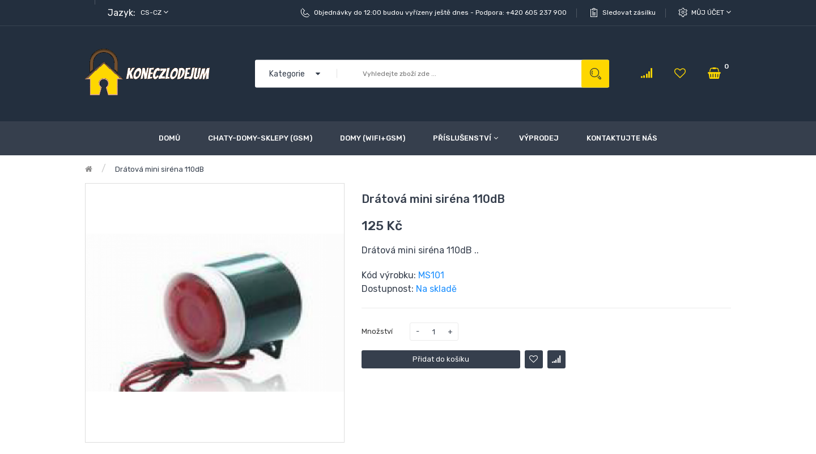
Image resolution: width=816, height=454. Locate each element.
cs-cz (154, 12)
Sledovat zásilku (629, 12)
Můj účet (711, 12)
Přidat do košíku (441, 359)
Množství (377, 331)
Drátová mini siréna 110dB (159, 169)
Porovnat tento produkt (556, 359)
